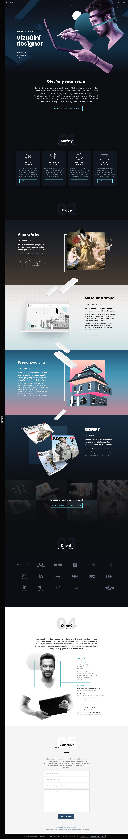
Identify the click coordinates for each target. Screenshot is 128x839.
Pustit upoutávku (25, 270)
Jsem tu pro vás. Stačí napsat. (66, 108)
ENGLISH (121, 3)
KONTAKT (21, 57)
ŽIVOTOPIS (21, 55)
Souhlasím (84, 836)
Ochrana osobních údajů (97, 836)
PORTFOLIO (21, 52)
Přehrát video (91, 460)
